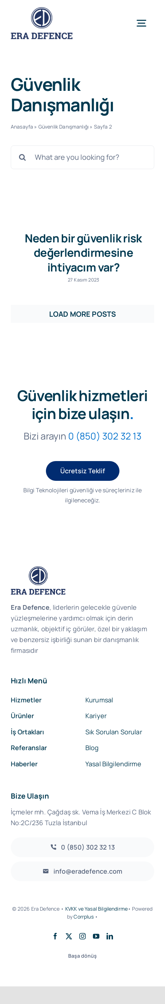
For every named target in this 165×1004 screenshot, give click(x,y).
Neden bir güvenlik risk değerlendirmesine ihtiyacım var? (83, 253)
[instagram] (82, 936)
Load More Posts (82, 314)
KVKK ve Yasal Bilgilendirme (96, 908)
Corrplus (83, 916)
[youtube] (96, 936)
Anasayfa (22, 126)
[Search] (22, 157)
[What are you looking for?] (82, 157)
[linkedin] (110, 936)
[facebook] (55, 936)
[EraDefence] (41, 10)
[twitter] (69, 936)
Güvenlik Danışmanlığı (63, 126)
